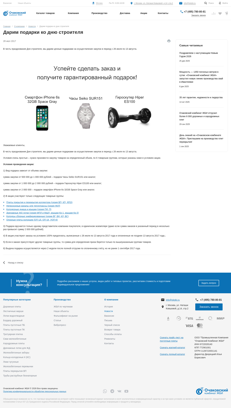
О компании (111, 299)
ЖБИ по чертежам (63, 306)
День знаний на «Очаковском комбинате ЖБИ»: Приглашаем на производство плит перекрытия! (201, 138)
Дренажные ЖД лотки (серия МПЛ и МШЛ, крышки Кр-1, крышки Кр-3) (42, 213)
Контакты (109, 343)
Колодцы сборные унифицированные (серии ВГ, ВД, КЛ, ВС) (37, 216)
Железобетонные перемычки (18, 366)
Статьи (57, 320)
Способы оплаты (113, 334)
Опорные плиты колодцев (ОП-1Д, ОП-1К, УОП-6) (32, 220)
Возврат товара (112, 329)
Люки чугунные (11, 362)
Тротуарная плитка (13, 334)
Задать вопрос (208, 283)
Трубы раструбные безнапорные (20, 375)
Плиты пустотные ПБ (14, 325)
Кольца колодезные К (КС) (16, 357)
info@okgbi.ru (190, 3)
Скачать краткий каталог (172, 347)
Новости (108, 311)
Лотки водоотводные (13, 316)
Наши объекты (24, 3)
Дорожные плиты (12, 306)
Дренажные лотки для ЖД (16, 348)
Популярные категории (17, 299)
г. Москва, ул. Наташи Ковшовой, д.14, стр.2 (153, 3)
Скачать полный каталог (172, 354)
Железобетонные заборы (16, 352)
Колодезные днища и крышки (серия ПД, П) (28, 209)
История (108, 306)
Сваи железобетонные (14, 339)
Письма (108, 320)
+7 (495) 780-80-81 (195, 11)
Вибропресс (60, 325)
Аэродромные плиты (14, 343)
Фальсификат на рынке (66, 316)
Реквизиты (109, 339)
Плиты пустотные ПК (14, 329)
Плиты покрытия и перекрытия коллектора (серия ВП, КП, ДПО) (39, 202)
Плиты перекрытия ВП (14, 371)
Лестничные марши (13, 311)
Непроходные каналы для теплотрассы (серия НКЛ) (33, 206)
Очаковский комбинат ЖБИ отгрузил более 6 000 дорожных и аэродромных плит (199, 116)
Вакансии (7, 3)
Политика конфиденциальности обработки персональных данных (34, 391)
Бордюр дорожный (12, 320)
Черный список (112, 325)
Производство (62, 299)
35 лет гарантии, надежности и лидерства (201, 97)
